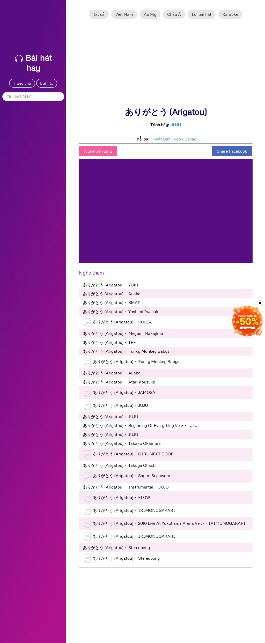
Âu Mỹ (150, 14)
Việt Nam (124, 14)
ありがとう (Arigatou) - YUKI (111, 284)
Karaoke (230, 14)
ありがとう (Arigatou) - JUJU (116, 406)
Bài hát (46, 83)
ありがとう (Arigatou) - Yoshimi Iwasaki (121, 311)
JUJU (176, 124)
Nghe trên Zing (98, 151)
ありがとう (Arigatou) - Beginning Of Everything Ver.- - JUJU (140, 425)
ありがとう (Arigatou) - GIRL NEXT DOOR (129, 454)
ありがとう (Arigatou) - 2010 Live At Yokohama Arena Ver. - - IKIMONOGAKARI (165, 524)
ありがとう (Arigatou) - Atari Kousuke (119, 382)
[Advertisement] (166, 65)
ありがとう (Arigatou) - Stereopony (116, 547)
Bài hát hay (33, 63)
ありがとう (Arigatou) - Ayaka (112, 293)
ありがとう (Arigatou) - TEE (109, 342)
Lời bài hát (201, 14)
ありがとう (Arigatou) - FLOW (117, 498)
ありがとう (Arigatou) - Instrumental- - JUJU (126, 487)
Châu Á (174, 14)
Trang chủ (22, 83)
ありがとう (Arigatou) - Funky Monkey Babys (126, 351)
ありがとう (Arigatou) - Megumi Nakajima (123, 333)
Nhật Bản (161, 139)
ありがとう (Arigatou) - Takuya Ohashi (119, 465)
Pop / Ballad (185, 139)
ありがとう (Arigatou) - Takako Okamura (122, 443)
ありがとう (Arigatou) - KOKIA (118, 322)
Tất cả (99, 14)
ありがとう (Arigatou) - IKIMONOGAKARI (129, 511)
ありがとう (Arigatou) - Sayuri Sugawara (127, 476)
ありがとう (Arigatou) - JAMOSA (119, 393)
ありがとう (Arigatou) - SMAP (111, 302)
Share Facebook (232, 151)
